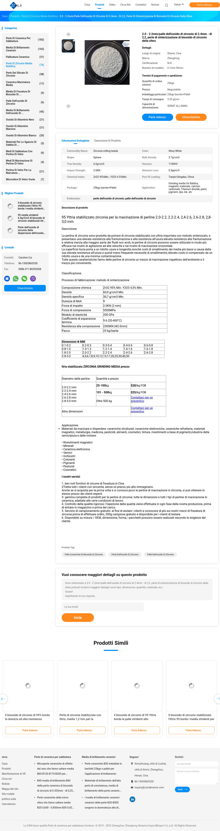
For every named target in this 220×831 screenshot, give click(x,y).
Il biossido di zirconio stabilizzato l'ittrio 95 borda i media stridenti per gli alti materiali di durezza (191, 719)
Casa (5, 763)
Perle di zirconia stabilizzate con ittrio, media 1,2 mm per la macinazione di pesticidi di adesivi (82, 719)
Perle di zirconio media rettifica (25, 65)
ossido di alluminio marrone (25, 127)
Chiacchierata (25, 288)
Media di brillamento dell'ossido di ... (25, 112)
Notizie (6, 783)
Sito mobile (8, 793)
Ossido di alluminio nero (25, 119)
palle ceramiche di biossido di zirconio (84, 554)
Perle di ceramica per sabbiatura (25, 40)
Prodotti (6, 768)
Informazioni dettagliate (75, 140)
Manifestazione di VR (14, 773)
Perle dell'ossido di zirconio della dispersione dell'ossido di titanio (31, 230)
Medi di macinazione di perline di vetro (25, 162)
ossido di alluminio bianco (25, 135)
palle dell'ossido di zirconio (25, 102)
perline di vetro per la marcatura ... (25, 171)
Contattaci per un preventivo (142, 399)
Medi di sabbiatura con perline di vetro (25, 153)
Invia (78, 617)
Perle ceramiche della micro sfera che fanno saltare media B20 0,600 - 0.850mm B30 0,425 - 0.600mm (55, 803)
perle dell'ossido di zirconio (124, 554)
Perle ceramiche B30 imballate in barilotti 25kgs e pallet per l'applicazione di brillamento (103, 768)
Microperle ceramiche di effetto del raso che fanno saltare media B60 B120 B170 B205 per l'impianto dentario (55, 769)
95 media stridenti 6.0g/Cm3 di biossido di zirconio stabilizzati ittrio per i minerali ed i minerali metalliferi (32, 218)
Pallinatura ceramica (25, 57)
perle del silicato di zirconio (25, 74)
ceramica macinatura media (25, 83)
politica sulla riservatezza (9, 801)
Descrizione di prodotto (107, 140)
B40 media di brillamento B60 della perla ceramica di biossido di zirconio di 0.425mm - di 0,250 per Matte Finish (55, 786)
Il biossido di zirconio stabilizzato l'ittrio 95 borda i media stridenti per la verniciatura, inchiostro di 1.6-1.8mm (31, 205)
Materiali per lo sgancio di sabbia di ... (25, 143)
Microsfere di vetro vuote (25, 179)
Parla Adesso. (204, 4)
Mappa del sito (10, 788)
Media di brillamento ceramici (25, 49)
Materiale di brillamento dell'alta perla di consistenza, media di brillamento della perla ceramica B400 (103, 786)
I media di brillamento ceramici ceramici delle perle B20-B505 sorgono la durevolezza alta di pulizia (102, 803)
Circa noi (7, 778)
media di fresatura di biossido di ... (25, 93)
